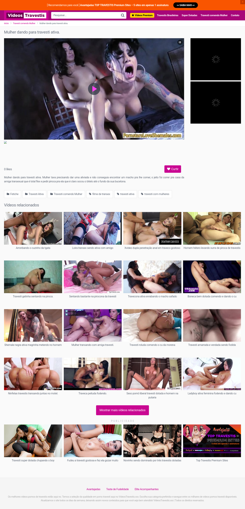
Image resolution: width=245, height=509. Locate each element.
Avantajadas (93, 489)
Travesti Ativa (34, 194)
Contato (235, 15)
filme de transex (99, 194)
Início (6, 23)
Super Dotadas (189, 15)
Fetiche (12, 194)
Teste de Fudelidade (117, 489)
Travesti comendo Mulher (214, 15)
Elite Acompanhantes (147, 489)
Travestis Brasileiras (167, 15)
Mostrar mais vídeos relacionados (123, 410)
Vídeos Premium (144, 15)
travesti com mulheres (155, 194)
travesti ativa (125, 194)
